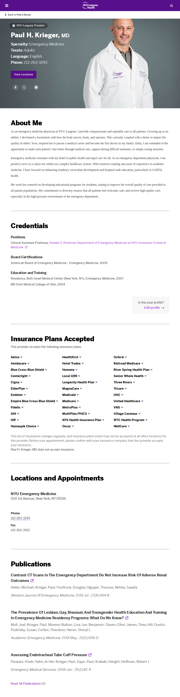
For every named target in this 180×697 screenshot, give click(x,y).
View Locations (23, 74)
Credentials (29, 226)
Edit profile (152, 307)
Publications (31, 564)
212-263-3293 (35, 62)
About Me (26, 123)
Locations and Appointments (57, 478)
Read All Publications (28, 683)
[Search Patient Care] (171, 5)
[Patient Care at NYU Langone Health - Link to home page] (90, 5)
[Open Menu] (7, 5)
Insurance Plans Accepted (52, 339)
